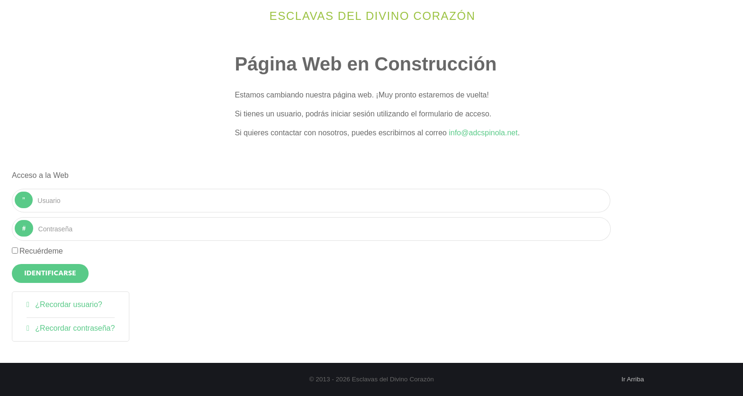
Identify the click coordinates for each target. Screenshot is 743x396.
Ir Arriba (632, 379)
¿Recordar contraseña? (74, 328)
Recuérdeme (41, 251)
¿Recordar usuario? (67, 304)
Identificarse (50, 273)
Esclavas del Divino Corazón (373, 15)
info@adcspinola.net (483, 133)
